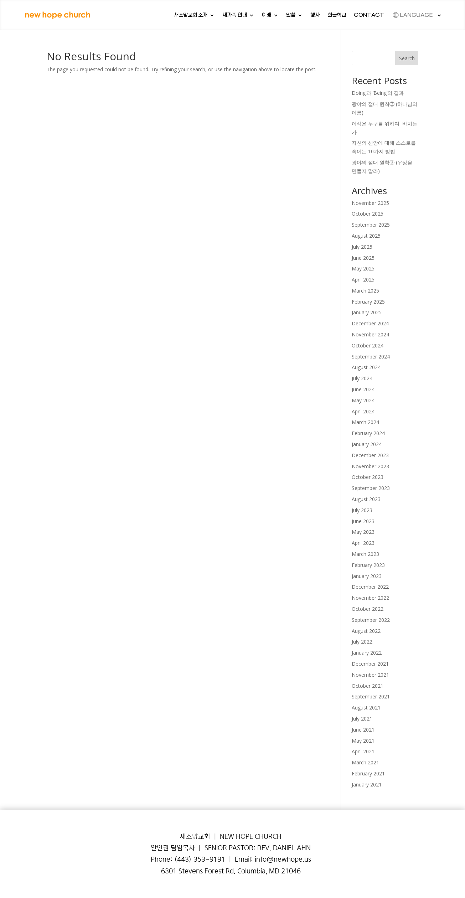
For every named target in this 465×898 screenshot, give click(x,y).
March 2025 (365, 290)
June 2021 (363, 729)
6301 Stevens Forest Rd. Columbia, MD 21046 (231, 871)
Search (407, 58)
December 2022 (370, 586)
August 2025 (366, 235)
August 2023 (366, 499)
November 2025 (370, 203)
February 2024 (368, 433)
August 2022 (366, 631)
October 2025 (367, 213)
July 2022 (362, 641)
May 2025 (363, 268)
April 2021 (363, 751)
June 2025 (363, 257)
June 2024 (363, 389)
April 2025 (363, 279)
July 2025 (362, 246)
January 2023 (367, 576)
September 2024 (371, 356)
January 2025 (367, 312)
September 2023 (371, 488)
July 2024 (362, 378)
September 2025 (371, 224)
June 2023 (363, 521)
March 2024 (365, 422)
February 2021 (368, 773)
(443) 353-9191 (199, 859)
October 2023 (367, 477)
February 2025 (368, 301)
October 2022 (367, 608)
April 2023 (363, 543)
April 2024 (363, 411)
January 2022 (367, 652)
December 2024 (370, 323)
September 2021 (371, 696)
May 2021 (363, 740)
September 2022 (371, 619)
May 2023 (363, 531)
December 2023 (370, 455)
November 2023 (370, 466)
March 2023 (365, 554)
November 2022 (370, 597)
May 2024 (363, 400)
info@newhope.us (283, 859)
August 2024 (366, 367)
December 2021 (370, 663)
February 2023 (368, 565)
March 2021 (365, 762)
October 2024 (367, 345)
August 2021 (366, 707)
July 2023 (362, 510)
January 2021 (367, 784)
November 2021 (370, 674)
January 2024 (367, 444)
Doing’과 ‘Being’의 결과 (378, 92)
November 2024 (370, 334)
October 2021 (367, 685)
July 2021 (362, 718)
